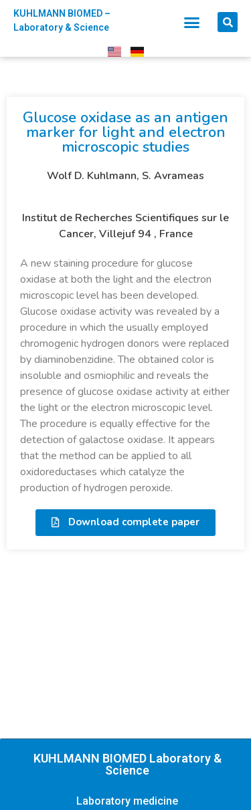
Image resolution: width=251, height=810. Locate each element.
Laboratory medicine (127, 801)
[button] (191, 22)
